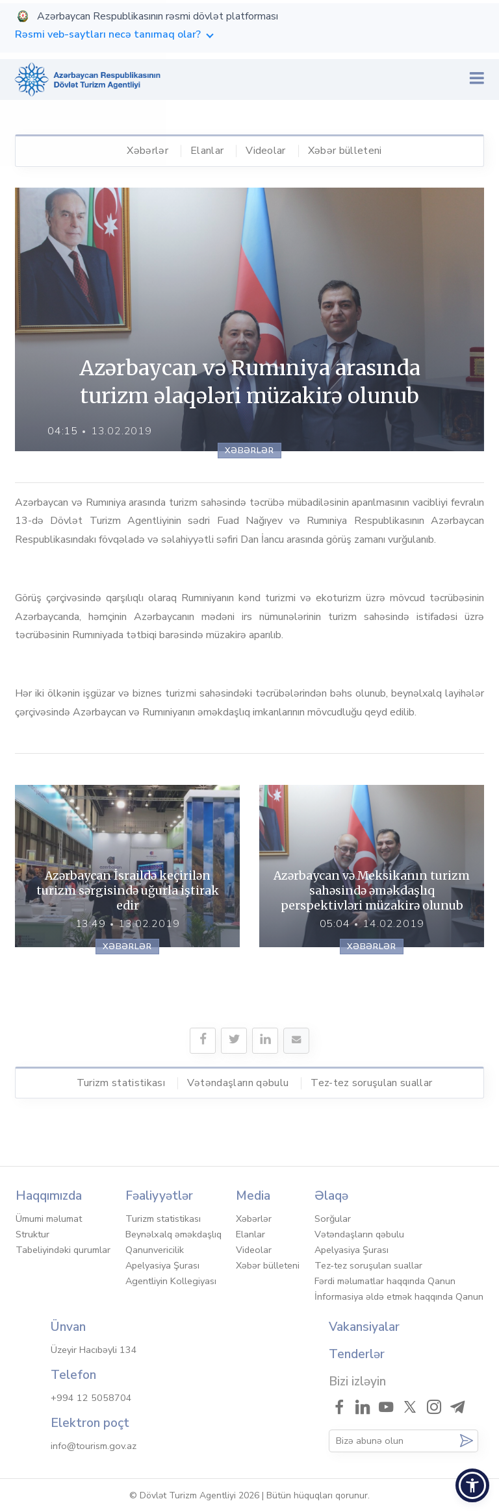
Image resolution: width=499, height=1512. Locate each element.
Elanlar (207, 150)
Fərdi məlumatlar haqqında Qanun (384, 1280)
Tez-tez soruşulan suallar (371, 1083)
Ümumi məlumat (49, 1218)
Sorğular (332, 1218)
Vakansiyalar (364, 1327)
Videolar (266, 150)
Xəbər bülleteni (345, 150)
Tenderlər (357, 1354)
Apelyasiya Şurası (162, 1265)
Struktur (32, 1234)
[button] (472, 1485)
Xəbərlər (147, 150)
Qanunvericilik (154, 1249)
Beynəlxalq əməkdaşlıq (173, 1234)
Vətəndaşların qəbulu (237, 1083)
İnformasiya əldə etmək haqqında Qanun (398, 1296)
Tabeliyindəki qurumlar (63, 1249)
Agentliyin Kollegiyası (170, 1280)
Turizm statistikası (121, 1083)
